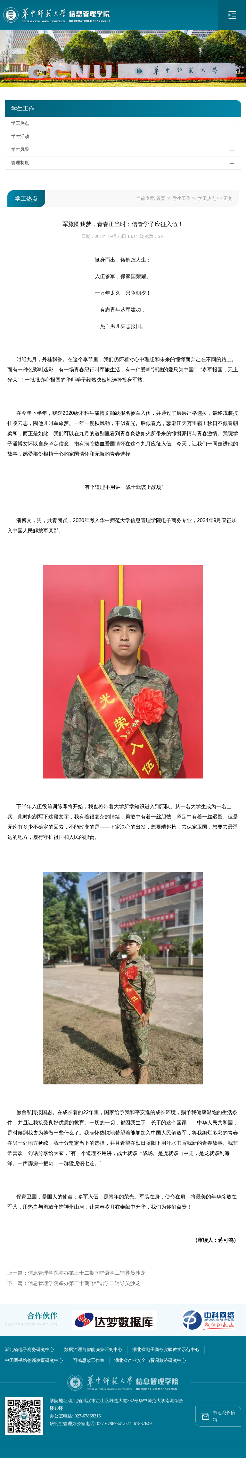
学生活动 (20, 136)
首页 (160, 198)
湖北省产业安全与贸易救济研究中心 (150, 1360)
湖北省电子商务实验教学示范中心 (166, 1349)
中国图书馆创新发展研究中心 (34, 1360)
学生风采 (20, 149)
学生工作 (182, 198)
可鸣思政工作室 (88, 1360)
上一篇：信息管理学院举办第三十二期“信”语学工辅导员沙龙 (76, 1273)
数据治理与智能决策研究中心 (93, 1349)
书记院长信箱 (218, 1414)
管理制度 (20, 162)
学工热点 (20, 123)
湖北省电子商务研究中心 (29, 1349)
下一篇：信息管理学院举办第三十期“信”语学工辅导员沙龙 (73, 1283)
